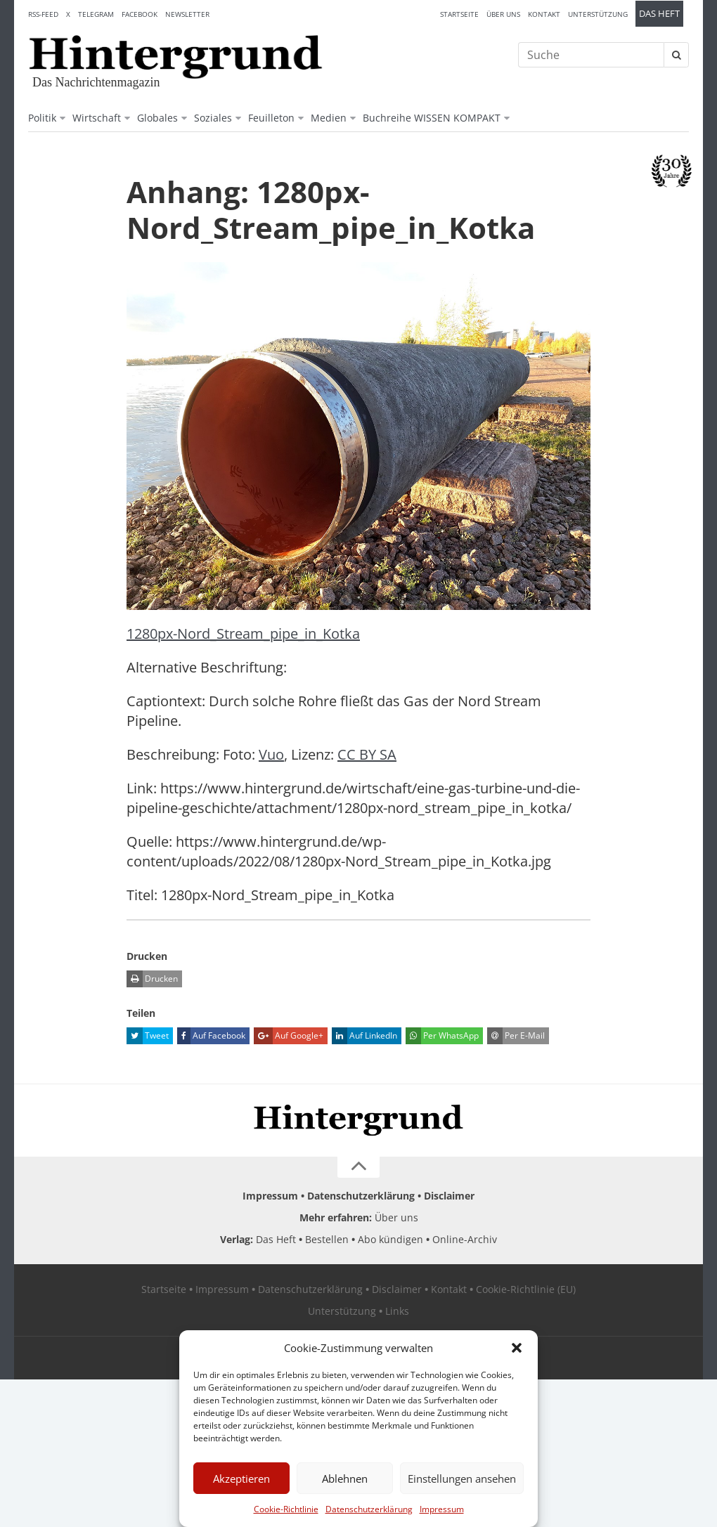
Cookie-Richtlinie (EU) (526, 1289)
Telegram (96, 14)
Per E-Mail (516, 1035)
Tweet (148, 1035)
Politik (42, 117)
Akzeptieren (241, 1478)
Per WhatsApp (442, 1035)
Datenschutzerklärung (369, 1509)
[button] (517, 1348)
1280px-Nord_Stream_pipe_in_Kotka (243, 633)
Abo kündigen (390, 1239)
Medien (329, 117)
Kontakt (544, 14)
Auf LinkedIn (364, 1035)
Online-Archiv (464, 1239)
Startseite (459, 14)
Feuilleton (271, 117)
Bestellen (327, 1239)
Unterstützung (598, 14)
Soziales (213, 117)
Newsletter (187, 14)
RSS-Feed (43, 14)
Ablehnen (345, 1478)
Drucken (152, 978)
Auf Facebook (211, 1035)
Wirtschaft (96, 117)
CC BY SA (366, 754)
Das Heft (659, 14)
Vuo (271, 754)
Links (397, 1311)
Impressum (442, 1509)
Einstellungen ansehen (462, 1478)
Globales (157, 117)
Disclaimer (449, 1195)
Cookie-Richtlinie (286, 1509)
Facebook (139, 14)
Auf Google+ (288, 1035)
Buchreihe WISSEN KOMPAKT (431, 117)
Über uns (503, 14)
